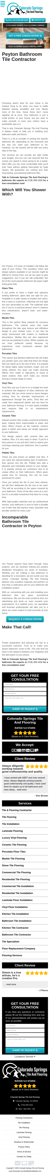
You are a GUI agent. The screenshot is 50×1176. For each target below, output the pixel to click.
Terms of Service (24, 1152)
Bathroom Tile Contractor (16, 934)
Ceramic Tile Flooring (14, 844)
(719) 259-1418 (35, 180)
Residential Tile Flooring (16, 879)
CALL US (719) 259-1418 (17, 20)
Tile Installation (10, 824)
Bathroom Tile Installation (16, 921)
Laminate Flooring (12, 831)
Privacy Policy (24, 1147)
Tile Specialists (10, 941)
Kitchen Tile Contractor (15, 928)
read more (22, 790)
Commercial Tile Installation (18, 886)
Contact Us (38, 20)
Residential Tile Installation (17, 893)
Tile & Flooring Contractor (17, 810)
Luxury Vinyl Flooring (14, 837)
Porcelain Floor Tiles (14, 851)
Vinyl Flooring (24, 1137)
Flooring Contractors (24, 1118)
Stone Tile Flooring (13, 865)
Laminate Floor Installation (17, 900)
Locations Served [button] (25, 1056)
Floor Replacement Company (18, 948)
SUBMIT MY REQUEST (25, 709)
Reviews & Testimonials (24, 1142)
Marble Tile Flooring (13, 858)
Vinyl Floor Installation (15, 907)
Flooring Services (12, 955)
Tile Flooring (9, 817)
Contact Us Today (24, 1157)
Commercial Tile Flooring (16, 872)
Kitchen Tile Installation (15, 914)
